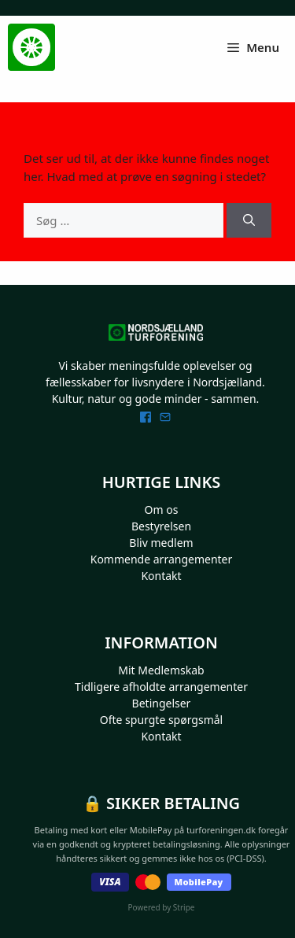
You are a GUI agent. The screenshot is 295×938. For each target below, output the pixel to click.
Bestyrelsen (161, 526)
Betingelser (161, 703)
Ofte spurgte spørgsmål (161, 719)
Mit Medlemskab (161, 670)
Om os (162, 509)
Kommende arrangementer (161, 559)
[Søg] (249, 220)
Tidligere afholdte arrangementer (161, 686)
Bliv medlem (161, 542)
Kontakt (161, 575)
